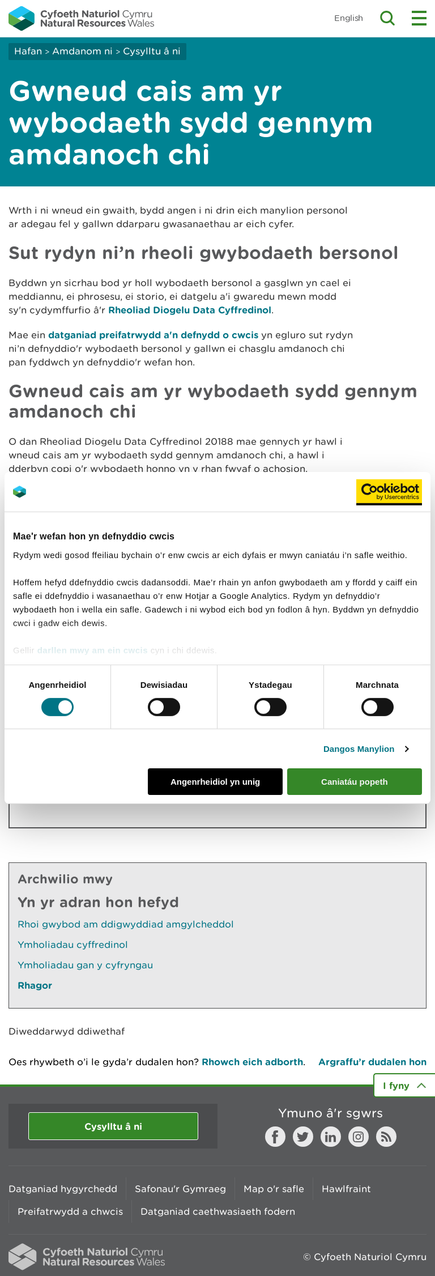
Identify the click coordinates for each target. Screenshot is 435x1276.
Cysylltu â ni (152, 51)
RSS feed (386, 1136)
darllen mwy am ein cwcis (92, 649)
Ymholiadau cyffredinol (73, 944)
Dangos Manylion (359, 749)
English (348, 17)
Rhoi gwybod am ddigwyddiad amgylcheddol (126, 924)
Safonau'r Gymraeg (180, 1188)
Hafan (28, 51)
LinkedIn (331, 1136)
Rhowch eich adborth (252, 1061)
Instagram (358, 1136)
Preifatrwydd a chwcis (70, 1211)
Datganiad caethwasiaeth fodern (217, 1211)
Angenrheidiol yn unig (215, 781)
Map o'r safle (274, 1188)
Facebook (275, 1136)
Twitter (303, 1136)
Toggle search (387, 18)
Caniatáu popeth (354, 781)
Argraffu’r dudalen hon (372, 1061)
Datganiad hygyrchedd (62, 1188)
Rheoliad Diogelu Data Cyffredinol (189, 309)
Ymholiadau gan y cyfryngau (85, 965)
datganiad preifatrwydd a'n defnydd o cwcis (153, 334)
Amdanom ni (82, 51)
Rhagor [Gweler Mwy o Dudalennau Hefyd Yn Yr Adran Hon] (35, 985)
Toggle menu (419, 18)
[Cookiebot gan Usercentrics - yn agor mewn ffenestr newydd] (389, 491)
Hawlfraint (346, 1188)
